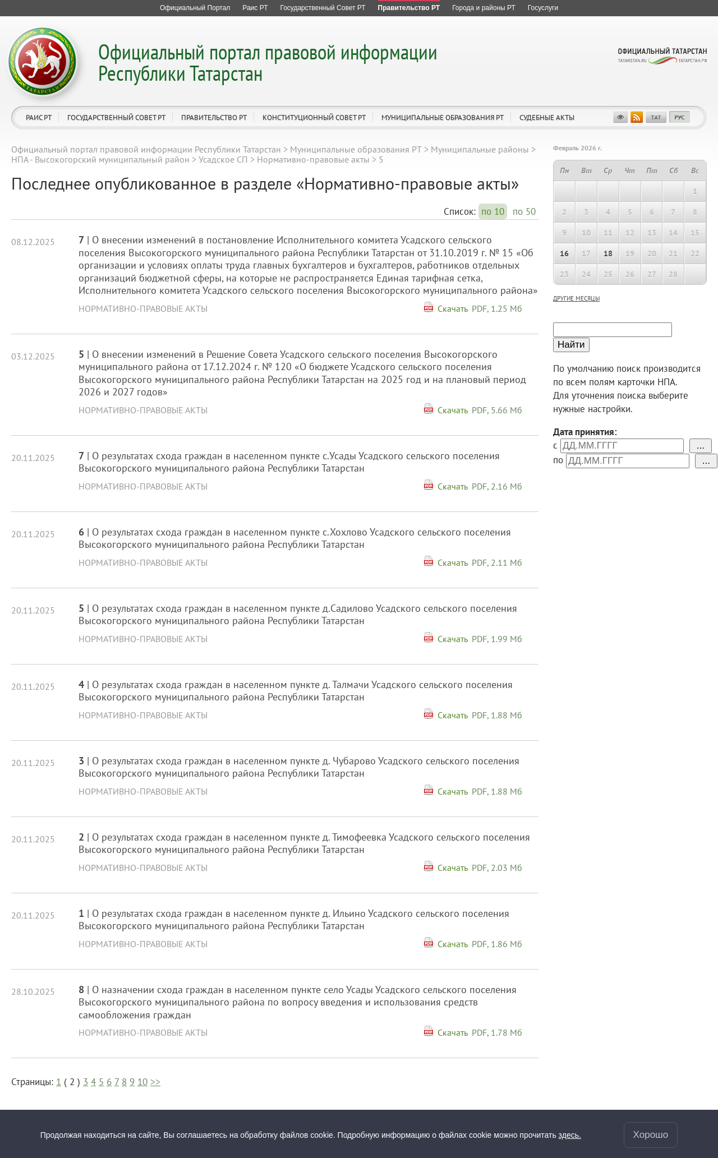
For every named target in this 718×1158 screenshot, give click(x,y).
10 (142, 1082)
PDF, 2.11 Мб (497, 562)
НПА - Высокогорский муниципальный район (100, 159)
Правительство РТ (214, 117)
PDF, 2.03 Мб (497, 867)
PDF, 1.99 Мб (497, 638)
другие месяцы (576, 298)
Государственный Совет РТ (116, 117)
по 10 (492, 211)
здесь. (570, 1135)
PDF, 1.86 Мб (497, 943)
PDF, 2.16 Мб (497, 486)
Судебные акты (546, 117)
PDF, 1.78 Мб (497, 1032)
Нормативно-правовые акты (313, 159)
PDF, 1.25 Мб (497, 308)
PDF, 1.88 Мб (497, 715)
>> (155, 1082)
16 (564, 253)
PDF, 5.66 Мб (497, 410)
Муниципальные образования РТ (442, 117)
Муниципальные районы (480, 149)
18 (608, 253)
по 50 (524, 211)
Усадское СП (223, 159)
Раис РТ (39, 117)
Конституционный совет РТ (314, 117)
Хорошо (651, 1134)
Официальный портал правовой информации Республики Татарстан (268, 62)
